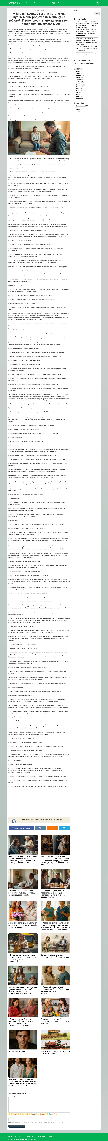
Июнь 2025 (79, 90)
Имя (10, 1117)
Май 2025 (78, 92)
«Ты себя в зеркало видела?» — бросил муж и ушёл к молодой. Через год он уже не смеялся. (87, 48)
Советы (60, 3)
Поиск (76, 10)
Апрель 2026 (79, 71)
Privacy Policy (12, 1136)
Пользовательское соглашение (46, 1136)
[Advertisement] (39, 803)
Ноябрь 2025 (79, 81)
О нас (20, 1136)
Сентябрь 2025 (80, 85)
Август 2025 (79, 87)
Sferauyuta (14, 3)
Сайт (51, 1117)
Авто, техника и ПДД (48, 3)
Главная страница (39, 10)
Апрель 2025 (79, 94)
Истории (28, 3)
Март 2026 (79, 73)
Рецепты (36, 3)
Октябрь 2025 (80, 83)
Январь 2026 (79, 77)
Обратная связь (29, 1136)
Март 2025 (79, 96)
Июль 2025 (79, 88)
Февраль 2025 (80, 98)
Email (31, 1117)
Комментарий (12, 1096)
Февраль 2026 (80, 75)
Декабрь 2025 (80, 79)
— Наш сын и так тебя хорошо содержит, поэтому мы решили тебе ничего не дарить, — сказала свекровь (87, 54)
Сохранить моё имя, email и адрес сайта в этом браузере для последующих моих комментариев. (38, 1123)
